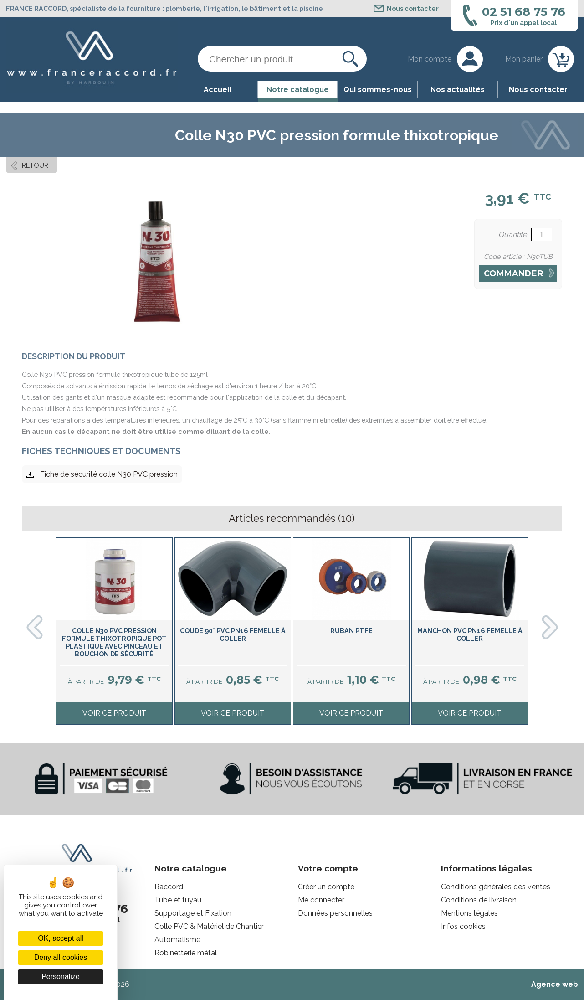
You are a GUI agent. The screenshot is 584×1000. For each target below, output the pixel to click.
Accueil (217, 89)
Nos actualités (457, 89)
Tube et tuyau (177, 900)
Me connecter (321, 900)
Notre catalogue (297, 89)
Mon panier (524, 59)
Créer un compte (326, 886)
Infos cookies (463, 926)
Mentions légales (469, 913)
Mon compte (429, 59)
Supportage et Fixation (192, 913)
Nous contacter (538, 89)
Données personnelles (335, 913)
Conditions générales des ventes (495, 886)
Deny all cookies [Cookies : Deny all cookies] (60, 957)
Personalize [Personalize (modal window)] (60, 976)
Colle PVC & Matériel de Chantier (209, 926)
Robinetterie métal (185, 952)
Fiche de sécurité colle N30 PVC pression (109, 474)
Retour (35, 165)
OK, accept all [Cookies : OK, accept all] (60, 938)
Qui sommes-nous (377, 89)
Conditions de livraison (479, 900)
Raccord (168, 886)
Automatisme (177, 939)
